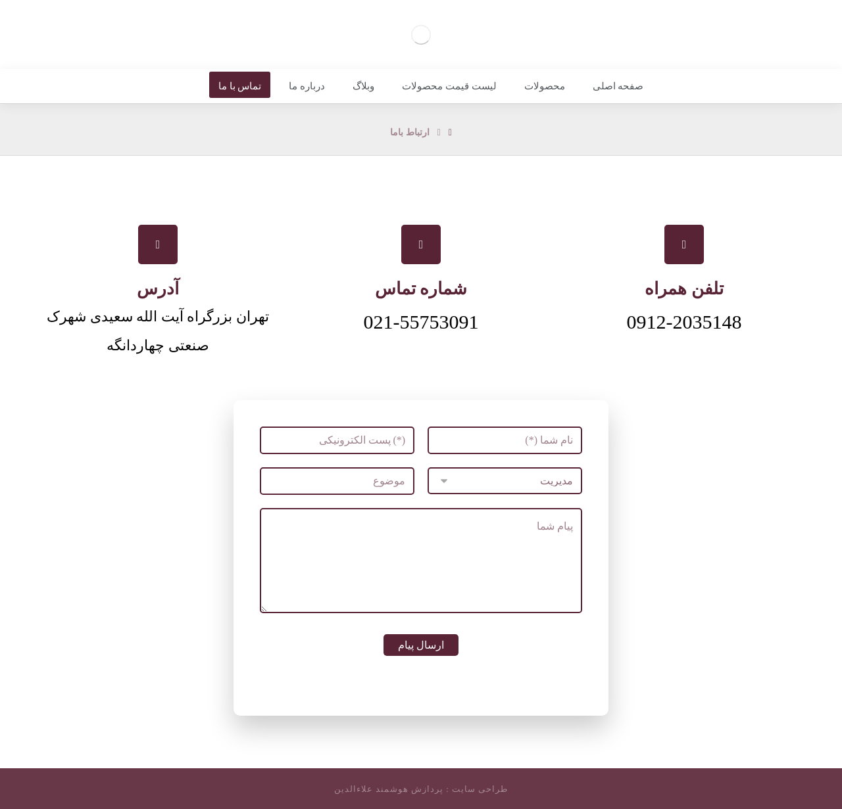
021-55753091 (421, 322)
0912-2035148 (684, 322)
